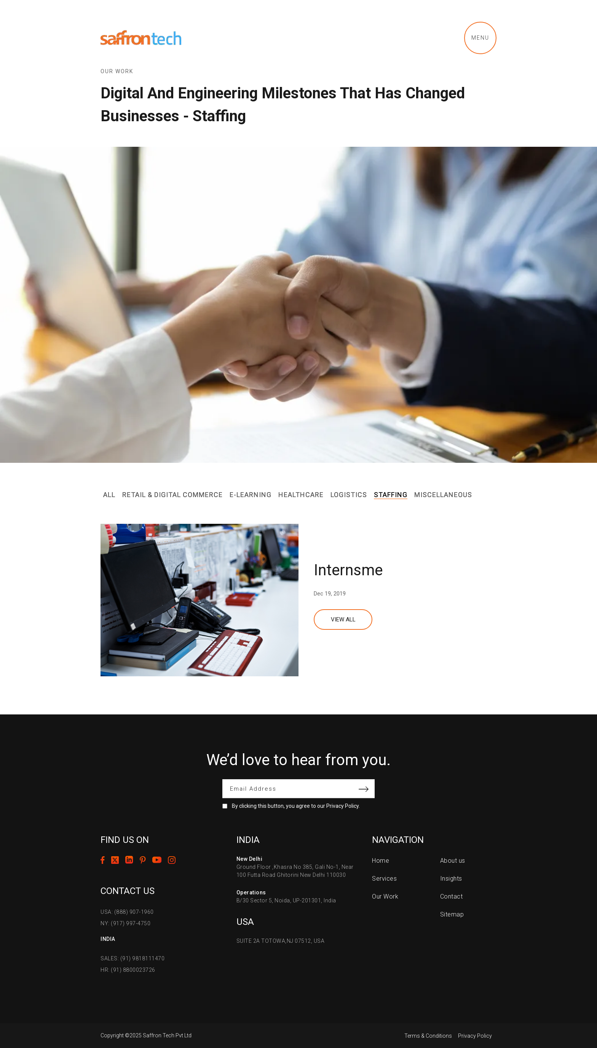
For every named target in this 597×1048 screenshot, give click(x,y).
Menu (480, 38)
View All (343, 619)
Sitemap (452, 914)
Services (384, 878)
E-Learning (250, 495)
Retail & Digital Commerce (172, 495)
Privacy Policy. (343, 806)
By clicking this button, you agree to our (296, 806)
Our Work (385, 896)
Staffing (390, 495)
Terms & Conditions (428, 1036)
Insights (451, 878)
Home (380, 860)
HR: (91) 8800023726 (128, 970)
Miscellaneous (443, 495)
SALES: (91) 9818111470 (132, 958)
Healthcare (301, 495)
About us (452, 860)
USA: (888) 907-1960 (127, 912)
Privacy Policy (475, 1036)
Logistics (348, 495)
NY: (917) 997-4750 (125, 923)
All (109, 495)
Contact (451, 896)
